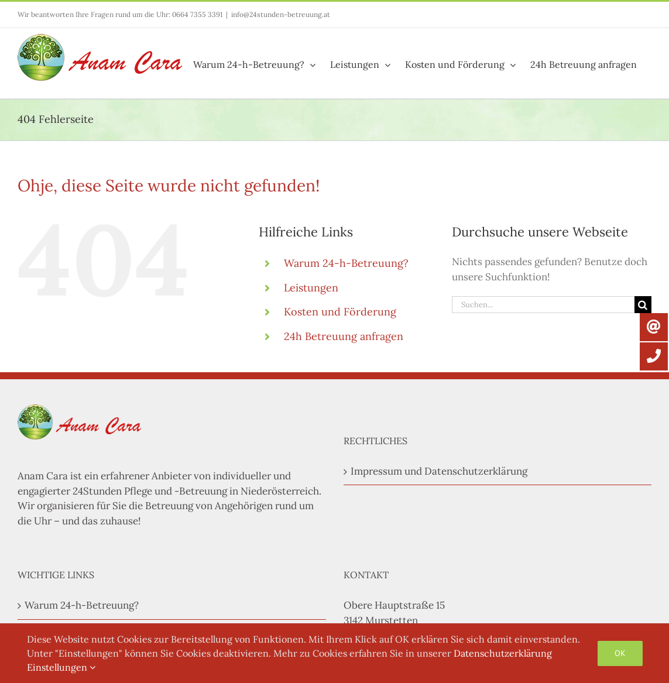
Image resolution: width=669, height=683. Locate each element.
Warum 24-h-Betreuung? (346, 263)
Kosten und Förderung (340, 311)
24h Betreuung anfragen (343, 336)
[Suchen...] (543, 304)
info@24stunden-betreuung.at (280, 14)
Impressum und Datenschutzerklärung (439, 471)
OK (620, 653)
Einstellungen (61, 667)
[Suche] (642, 304)
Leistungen (311, 287)
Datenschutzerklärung (503, 653)
